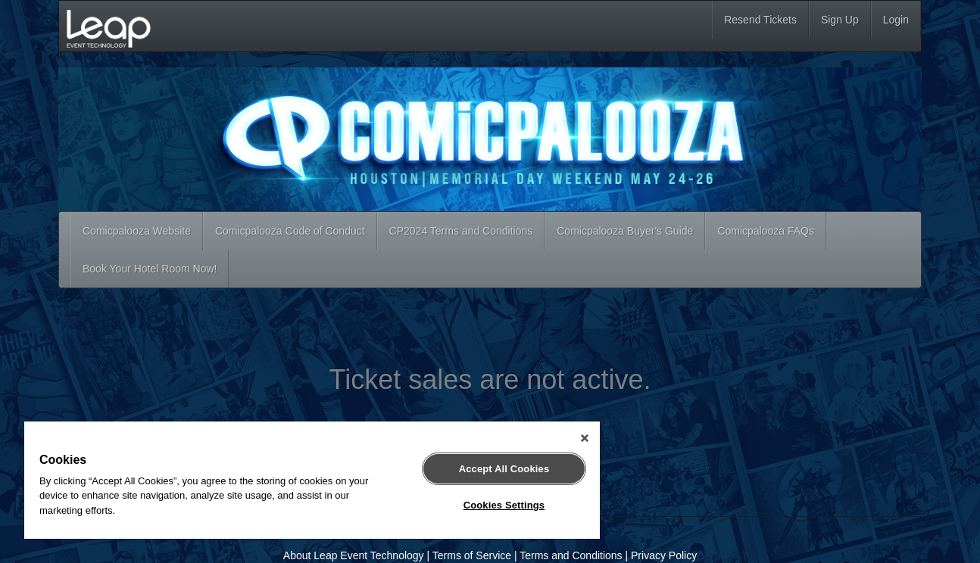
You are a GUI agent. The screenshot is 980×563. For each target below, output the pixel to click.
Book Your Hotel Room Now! (150, 269)
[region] (312, 480)
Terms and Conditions (571, 555)
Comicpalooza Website (137, 231)
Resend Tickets (760, 20)
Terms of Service (471, 555)
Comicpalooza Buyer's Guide (625, 231)
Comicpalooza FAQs (765, 231)
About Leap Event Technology (353, 555)
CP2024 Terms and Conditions (461, 231)
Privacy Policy (664, 555)
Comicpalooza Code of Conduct (290, 231)
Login (896, 20)
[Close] (584, 438)
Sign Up (840, 20)
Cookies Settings (504, 505)
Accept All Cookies (504, 468)
